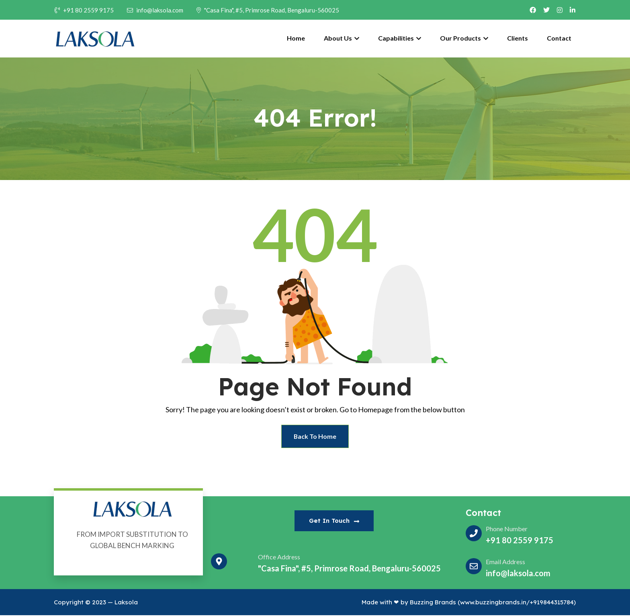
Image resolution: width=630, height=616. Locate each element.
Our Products (464, 38)
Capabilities (399, 38)
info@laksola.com (155, 10)
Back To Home (315, 436)
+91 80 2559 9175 (84, 10)
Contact (559, 38)
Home (296, 38)
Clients (517, 38)
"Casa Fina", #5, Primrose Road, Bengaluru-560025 (267, 10)
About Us (341, 38)
